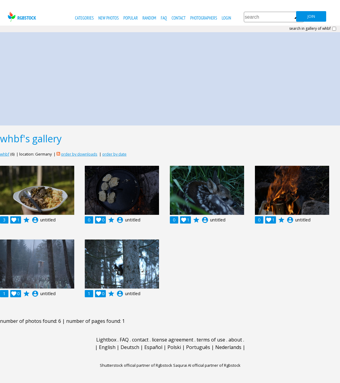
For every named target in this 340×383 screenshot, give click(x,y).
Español (153, 347)
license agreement (172, 339)
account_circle (35, 220)
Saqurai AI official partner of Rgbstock (206, 365)
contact (179, 18)
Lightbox (106, 339)
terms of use (211, 339)
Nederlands (228, 347)
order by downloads (79, 154)
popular (130, 18)
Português (198, 347)
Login (226, 18)
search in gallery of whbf (310, 28)
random (149, 18)
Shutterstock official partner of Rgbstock (136, 365)
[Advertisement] (170, 77)
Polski (174, 347)
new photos (108, 18)
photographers (203, 18)
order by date (114, 154)
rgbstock (21, 16)
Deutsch (130, 347)
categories (84, 18)
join (311, 16)
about (235, 339)
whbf (4, 154)
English (107, 347)
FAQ (164, 18)
